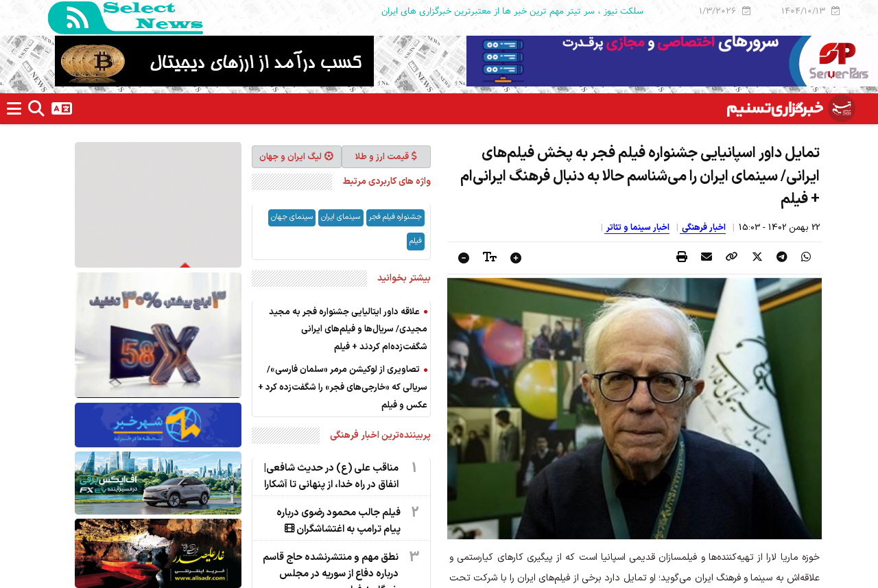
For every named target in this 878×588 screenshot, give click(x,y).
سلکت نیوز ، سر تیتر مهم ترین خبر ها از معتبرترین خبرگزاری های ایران (512, 11)
